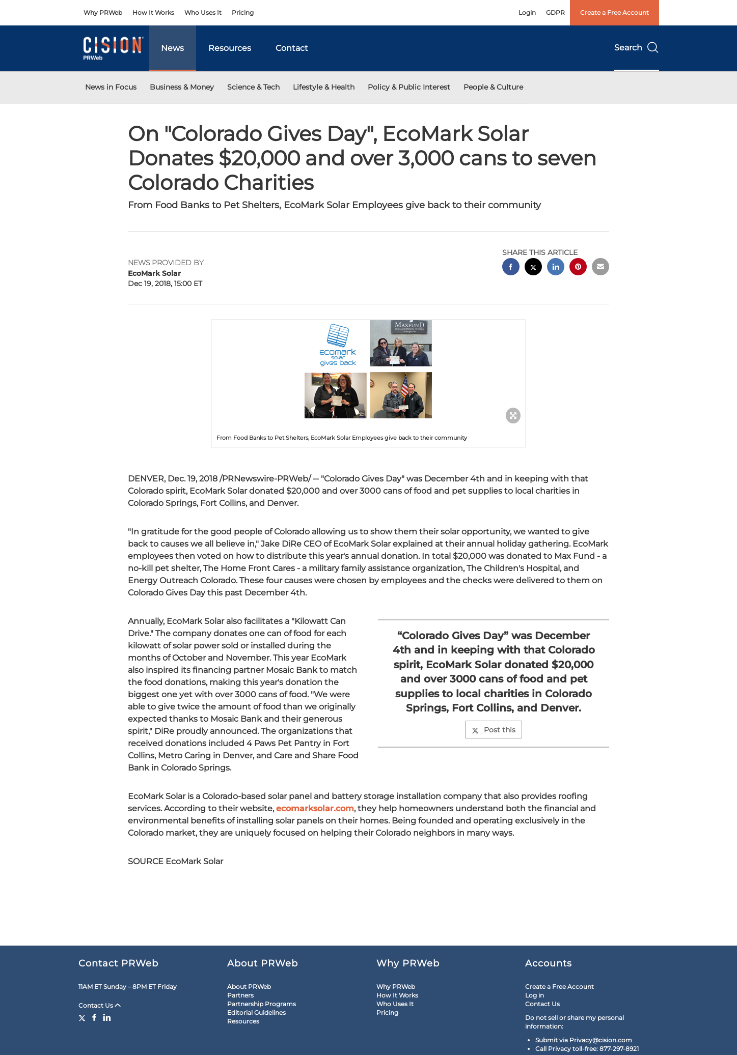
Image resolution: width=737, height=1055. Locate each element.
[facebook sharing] (511, 268)
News (172, 48)
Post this (493, 729)
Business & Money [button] (182, 87)
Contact (292, 48)
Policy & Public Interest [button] (409, 87)
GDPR (555, 12)
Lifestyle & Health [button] (323, 87)
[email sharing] (600, 268)
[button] (368, 369)
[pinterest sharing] (578, 268)
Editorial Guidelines (256, 1012)
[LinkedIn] (107, 1017)
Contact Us (99, 1005)
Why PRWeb (103, 12)
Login (527, 12)
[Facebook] (94, 1017)
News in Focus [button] (111, 87)
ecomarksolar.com (315, 808)
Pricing (243, 12)
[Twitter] (83, 1017)
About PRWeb (249, 986)
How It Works (153, 12)
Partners (240, 995)
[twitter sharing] (533, 268)
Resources (229, 48)
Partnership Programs (261, 1004)
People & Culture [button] (493, 87)
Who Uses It (203, 12)
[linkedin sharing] (555, 268)
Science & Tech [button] (253, 87)
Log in (534, 995)
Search (636, 47)
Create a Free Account (614, 12)
